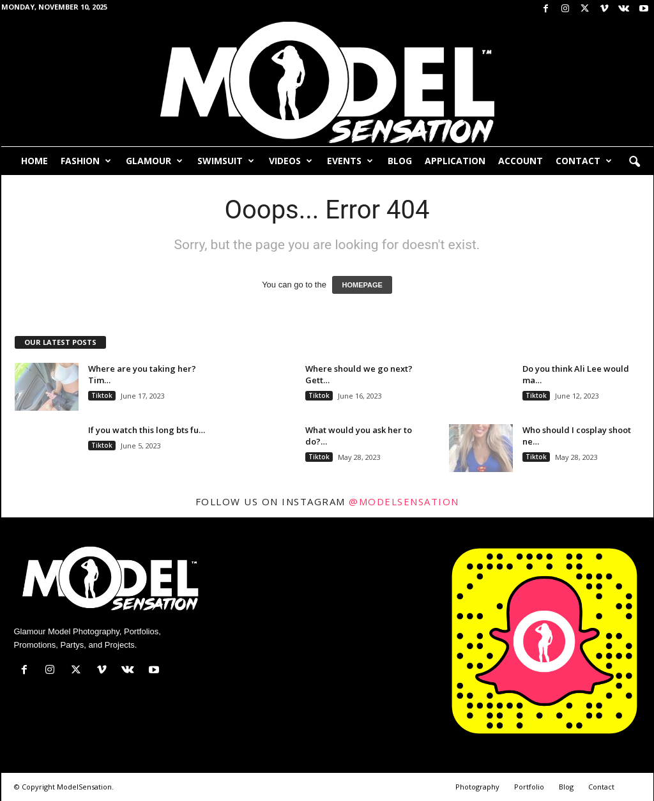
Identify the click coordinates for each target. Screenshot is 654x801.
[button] (634, 162)
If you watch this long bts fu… (146, 430)
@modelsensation (404, 501)
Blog (400, 161)
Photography (477, 786)
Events (350, 161)
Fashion (86, 161)
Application (455, 161)
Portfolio (529, 786)
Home (34, 161)
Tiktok (101, 395)
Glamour (154, 161)
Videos (290, 161)
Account (520, 161)
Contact (584, 161)
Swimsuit (225, 161)
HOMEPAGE (362, 285)
